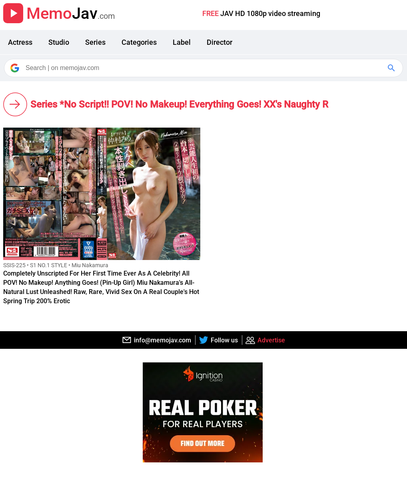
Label (182, 42)
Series (95, 42)
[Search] (204, 68)
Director (219, 42)
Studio (58, 42)
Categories (139, 42)
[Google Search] (392, 68)
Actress (20, 42)
